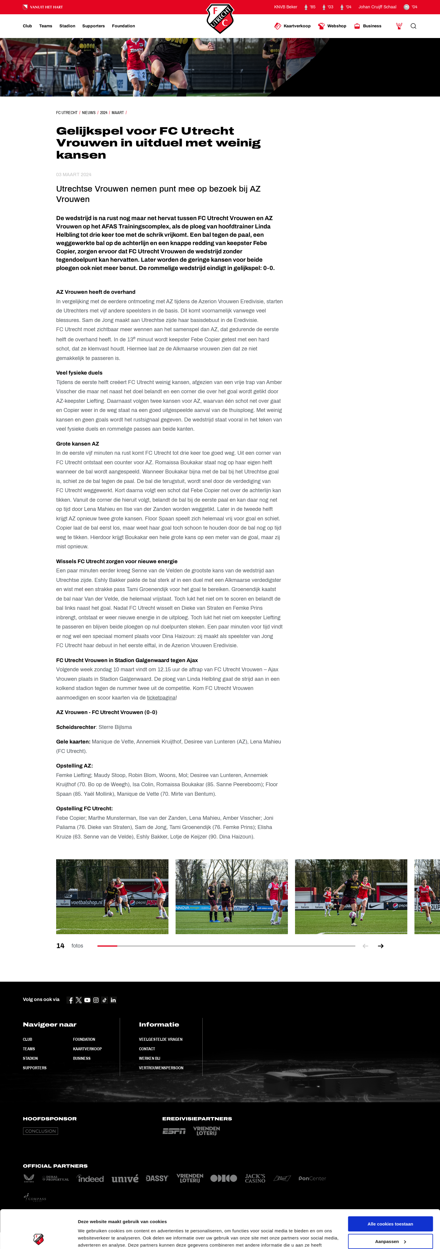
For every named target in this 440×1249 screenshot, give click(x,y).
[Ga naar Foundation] (123, 26)
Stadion (30, 1058)
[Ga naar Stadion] (67, 26)
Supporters (35, 1067)
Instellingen (90, 1237)
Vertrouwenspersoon (161, 1067)
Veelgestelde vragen (160, 1039)
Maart (118, 112)
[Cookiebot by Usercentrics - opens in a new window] (38, 1237)
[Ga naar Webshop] (332, 26)
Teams (29, 1048)
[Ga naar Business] (367, 26)
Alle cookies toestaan (390, 1185)
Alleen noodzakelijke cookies (390, 1220)
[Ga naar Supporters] (93, 26)
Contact (147, 1048)
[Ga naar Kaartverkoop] (292, 26)
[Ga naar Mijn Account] (399, 26)
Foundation (84, 1039)
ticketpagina (161, 698)
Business (82, 1058)
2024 (103, 112)
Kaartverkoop (87, 1048)
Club (27, 1039)
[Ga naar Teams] (45, 26)
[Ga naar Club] (27, 26)
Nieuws (89, 112)
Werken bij (149, 1058)
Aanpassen (390, 1202)
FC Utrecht (67, 112)
